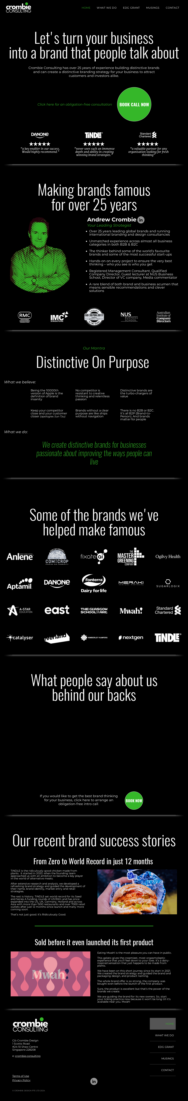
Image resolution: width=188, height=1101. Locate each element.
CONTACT (167, 1070)
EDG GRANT (166, 1047)
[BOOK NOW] (134, 800)
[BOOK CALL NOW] (134, 104)
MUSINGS (167, 1058)
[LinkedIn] (140, 219)
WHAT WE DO (164, 1035)
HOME (170, 1023)
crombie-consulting (28, 1056)
